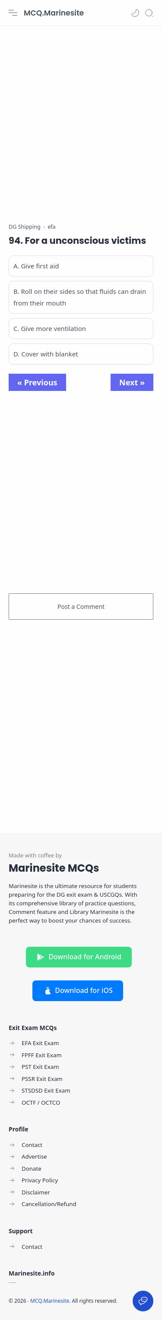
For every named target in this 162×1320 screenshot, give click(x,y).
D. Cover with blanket (45, 354)
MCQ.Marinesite (54, 13)
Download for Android (78, 956)
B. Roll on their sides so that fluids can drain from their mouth (79, 297)
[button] (135, 13)
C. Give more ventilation (49, 328)
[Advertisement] (81, 120)
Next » (132, 382)
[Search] (149, 13)
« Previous (37, 382)
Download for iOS (78, 990)
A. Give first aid (36, 265)
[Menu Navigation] (13, 13)
